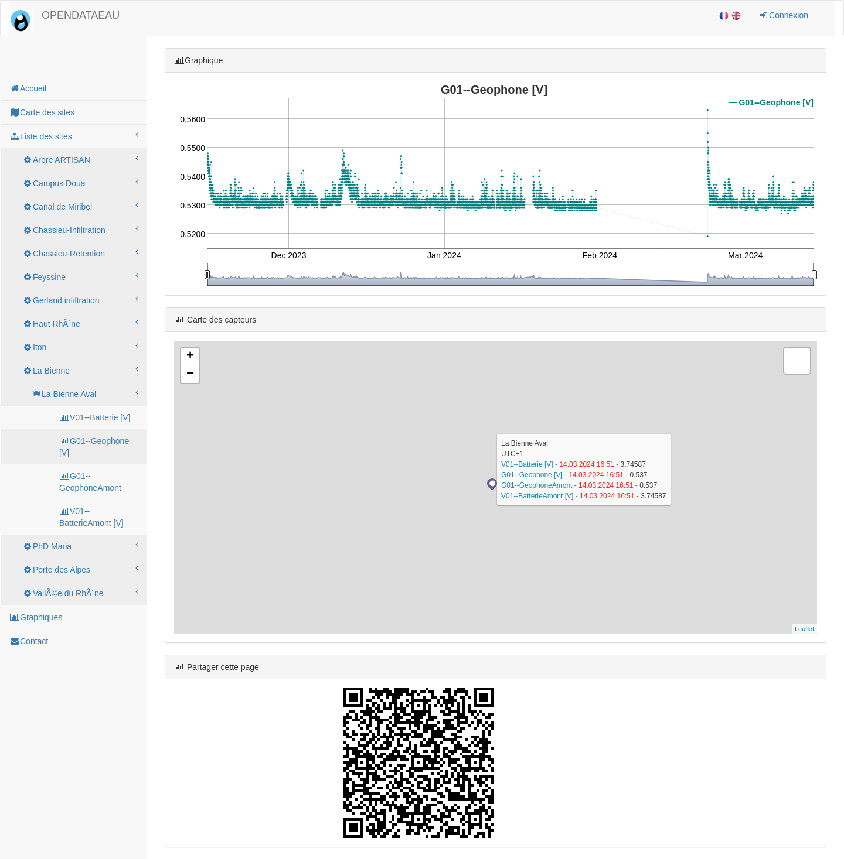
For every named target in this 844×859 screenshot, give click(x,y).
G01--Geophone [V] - (535, 475)
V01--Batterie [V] (95, 417)
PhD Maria (80, 545)
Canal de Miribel (80, 206)
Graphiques (35, 617)
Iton (80, 346)
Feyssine (80, 276)
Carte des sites (41, 112)
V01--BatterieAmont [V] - (540, 496)
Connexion (783, 15)
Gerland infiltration (80, 300)
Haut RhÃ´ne (80, 323)
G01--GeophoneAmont (90, 481)
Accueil (27, 88)
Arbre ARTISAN (80, 159)
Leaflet (804, 628)
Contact (28, 641)
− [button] (190, 374)
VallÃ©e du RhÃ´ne (80, 592)
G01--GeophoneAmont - (539, 485)
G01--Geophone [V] (94, 446)
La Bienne (80, 370)
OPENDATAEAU (81, 15)
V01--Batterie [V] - (530, 464)
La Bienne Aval (84, 393)
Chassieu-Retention (80, 253)
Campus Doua (80, 182)
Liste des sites (73, 136)
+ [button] (190, 356)
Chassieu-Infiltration (80, 229)
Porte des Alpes (80, 569)
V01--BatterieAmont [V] (91, 517)
